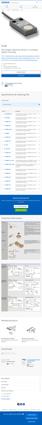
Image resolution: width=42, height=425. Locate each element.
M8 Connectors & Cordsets (28, 338)
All (2, 352)
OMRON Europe (5, 409)
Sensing (8, 10)
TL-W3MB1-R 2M (8, 129)
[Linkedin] (21, 404)
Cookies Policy (33, 409)
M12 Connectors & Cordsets (7, 338)
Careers (3, 387)
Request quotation (21, 210)
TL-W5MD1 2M (7, 184)
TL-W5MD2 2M (7, 188)
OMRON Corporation (12, 409)
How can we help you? (7, 391)
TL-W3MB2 (6, 133)
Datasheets (7, 352)
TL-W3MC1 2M (7, 137)
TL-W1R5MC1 (7, 117)
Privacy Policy (26, 409)
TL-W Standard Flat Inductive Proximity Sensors (33, 360)
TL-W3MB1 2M (7, 121)
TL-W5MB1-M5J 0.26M (9, 164)
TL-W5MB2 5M (7, 173)
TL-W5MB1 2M (7, 152)
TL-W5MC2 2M (7, 181)
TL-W (8, 359)
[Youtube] (18, 404)
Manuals (13, 352)
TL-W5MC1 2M (7, 177)
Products (3, 10)
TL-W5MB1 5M (7, 156)
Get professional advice (21, 206)
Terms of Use (20, 409)
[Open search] (37, 2)
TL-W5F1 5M (7, 148)
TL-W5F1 (6, 144)
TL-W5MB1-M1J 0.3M (9, 160)
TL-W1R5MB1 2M (8, 113)
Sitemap (38, 409)
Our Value (4, 381)
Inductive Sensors (15, 10)
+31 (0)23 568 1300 (6, 393)
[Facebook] (24, 404)
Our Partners (4, 384)
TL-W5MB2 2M (7, 169)
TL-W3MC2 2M (7, 141)
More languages (30, 366)
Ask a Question (5, 396)
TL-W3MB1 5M (7, 125)
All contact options (6, 399)
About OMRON (5, 378)
